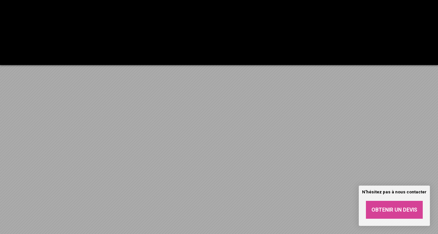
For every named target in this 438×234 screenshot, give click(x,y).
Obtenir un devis (394, 210)
